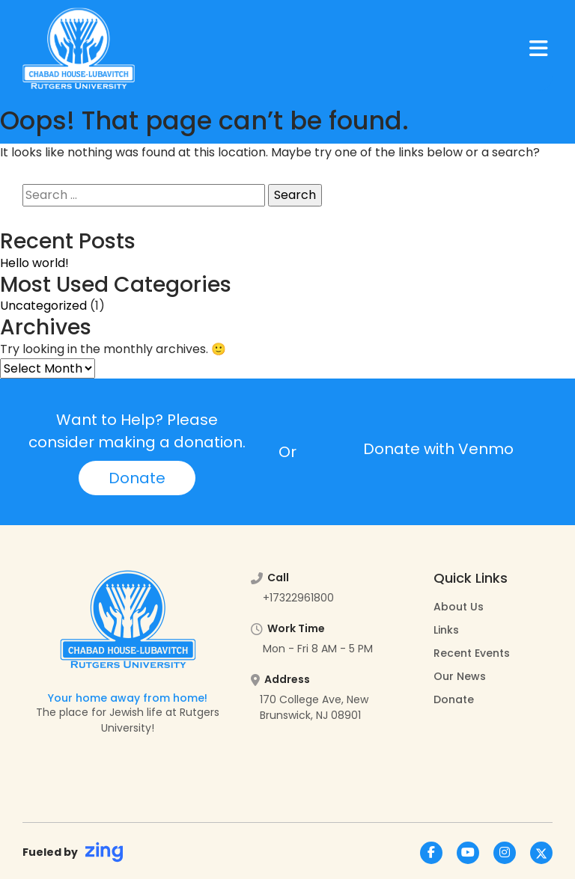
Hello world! (34, 263)
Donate (137, 478)
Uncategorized (43, 305)
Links (446, 629)
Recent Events (471, 653)
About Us (458, 606)
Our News (459, 676)
